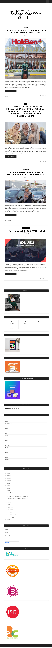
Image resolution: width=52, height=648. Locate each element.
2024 (8, 489)
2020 (8, 482)
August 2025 (10, 513)
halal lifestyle (8, 450)
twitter (39, 322)
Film (6, 426)
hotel (6, 455)
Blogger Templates (34, 646)
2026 (8, 519)
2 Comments (7, 96)
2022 (8, 485)
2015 (8, 473)
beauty (6, 440)
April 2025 (10, 506)
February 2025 (11, 502)
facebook (25, 322)
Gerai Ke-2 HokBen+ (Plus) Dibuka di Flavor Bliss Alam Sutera (25, 31)
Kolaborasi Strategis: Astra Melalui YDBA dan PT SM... (18, 498)
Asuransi (7, 419)
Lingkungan (7, 431)
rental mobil (25, 169)
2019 (8, 480)
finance (6, 448)
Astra (26, 103)
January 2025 (10, 492)
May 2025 (10, 508)
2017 (8, 477)
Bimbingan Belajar (25, 228)
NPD (6, 433)
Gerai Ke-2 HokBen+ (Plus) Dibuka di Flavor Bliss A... (17, 501)
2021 (8, 484)
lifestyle (7, 460)
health (6, 452)
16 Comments (8, 162)
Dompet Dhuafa (8, 424)
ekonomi (7, 443)
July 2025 (9, 511)
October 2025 (10, 516)
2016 (8, 475)
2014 (8, 472)
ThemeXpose (23, 646)
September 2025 (11, 514)
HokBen (25, 27)
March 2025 (10, 504)
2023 (8, 487)
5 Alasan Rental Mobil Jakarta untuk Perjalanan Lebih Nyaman (26, 173)
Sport (6, 436)
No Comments (8, 220)
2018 (8, 479)
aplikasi (7, 438)
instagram (12, 322)
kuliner (6, 457)
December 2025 (11, 518)
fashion (7, 445)
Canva (6, 421)
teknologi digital (9, 462)
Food (6, 428)
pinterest (12, 327)
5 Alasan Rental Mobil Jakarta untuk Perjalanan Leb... (18, 496)
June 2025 (10, 509)
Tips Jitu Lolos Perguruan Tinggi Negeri (26, 232)
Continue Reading (11, 156)
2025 (8, 490)
